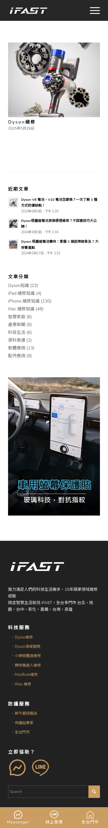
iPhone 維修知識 (24, 301)
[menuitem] (92, 10)
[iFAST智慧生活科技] (45, 10)
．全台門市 (20, 732)
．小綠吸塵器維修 (26, 655)
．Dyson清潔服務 (25, 646)
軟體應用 (16, 348)
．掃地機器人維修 (26, 665)
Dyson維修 (21, 122)
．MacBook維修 (24, 674)
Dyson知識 (18, 285)
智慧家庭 (16, 317)
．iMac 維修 (21, 684)
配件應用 (16, 356)
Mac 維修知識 (21, 309)
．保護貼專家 (22, 723)
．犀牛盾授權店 (24, 713)
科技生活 (16, 332)
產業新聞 (16, 324)
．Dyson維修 (22, 637)
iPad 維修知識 (21, 293)
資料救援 (16, 340)
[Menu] (92, 10)
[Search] (54, 791)
